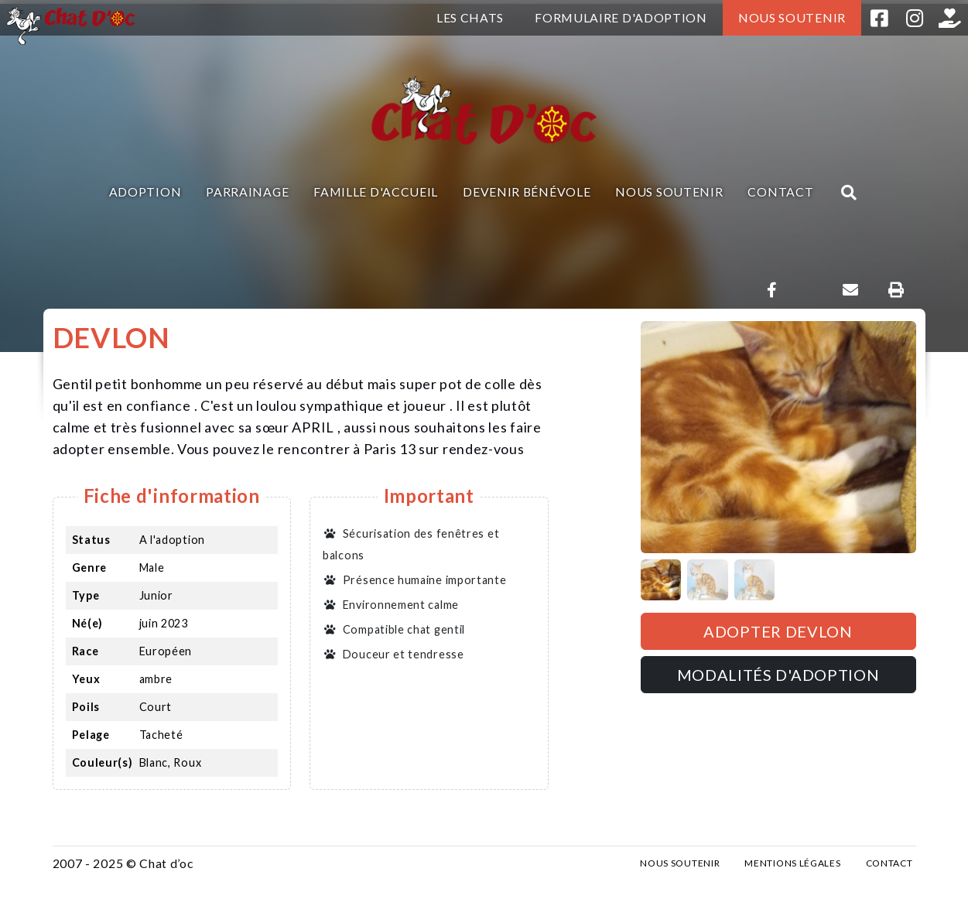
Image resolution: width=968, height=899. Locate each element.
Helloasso (950, 18)
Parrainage (247, 191)
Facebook (879, 18)
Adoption (145, 191)
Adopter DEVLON (778, 631)
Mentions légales (792, 863)
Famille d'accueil (375, 191)
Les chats (470, 17)
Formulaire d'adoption (621, 17)
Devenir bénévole (526, 191)
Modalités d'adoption (778, 674)
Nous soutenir (792, 17)
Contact (780, 191)
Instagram (914, 18)
